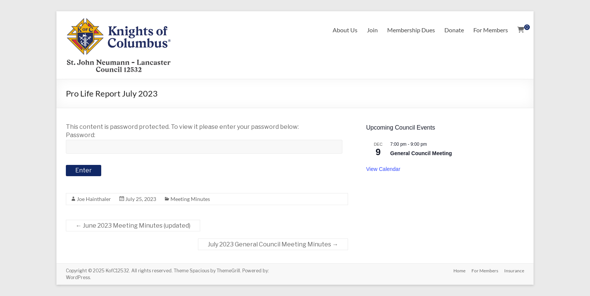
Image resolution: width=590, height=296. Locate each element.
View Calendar (383, 169)
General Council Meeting (421, 153)
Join (372, 29)
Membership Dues (411, 29)
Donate (454, 29)
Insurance (514, 270)
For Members (490, 29)
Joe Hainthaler (94, 199)
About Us (345, 29)
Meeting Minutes (190, 199)
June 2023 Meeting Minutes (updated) (133, 225)
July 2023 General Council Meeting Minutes (273, 244)
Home (459, 270)
